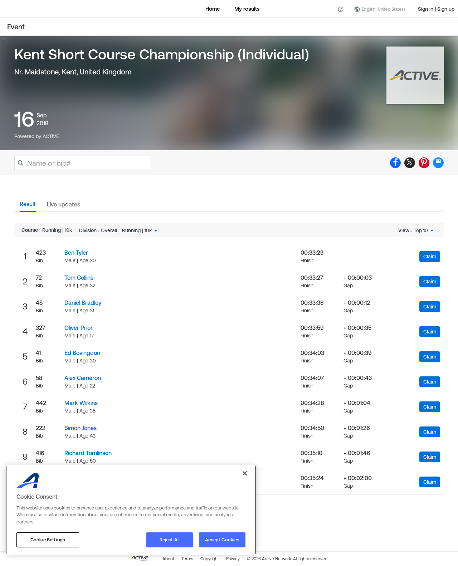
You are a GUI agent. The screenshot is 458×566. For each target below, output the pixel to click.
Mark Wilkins (81, 403)
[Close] (245, 473)
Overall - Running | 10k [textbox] (126, 230)
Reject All (170, 539)
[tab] (28, 206)
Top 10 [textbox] (421, 230)
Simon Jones (80, 428)
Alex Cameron (82, 378)
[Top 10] (424, 230)
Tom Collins (78, 277)
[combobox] (129, 230)
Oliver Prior (78, 328)
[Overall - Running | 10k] (129, 230)
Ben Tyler (76, 252)
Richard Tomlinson (88, 453)
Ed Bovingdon (82, 353)
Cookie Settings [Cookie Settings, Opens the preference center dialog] (47, 539)
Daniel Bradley (82, 302)
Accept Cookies (222, 539)
